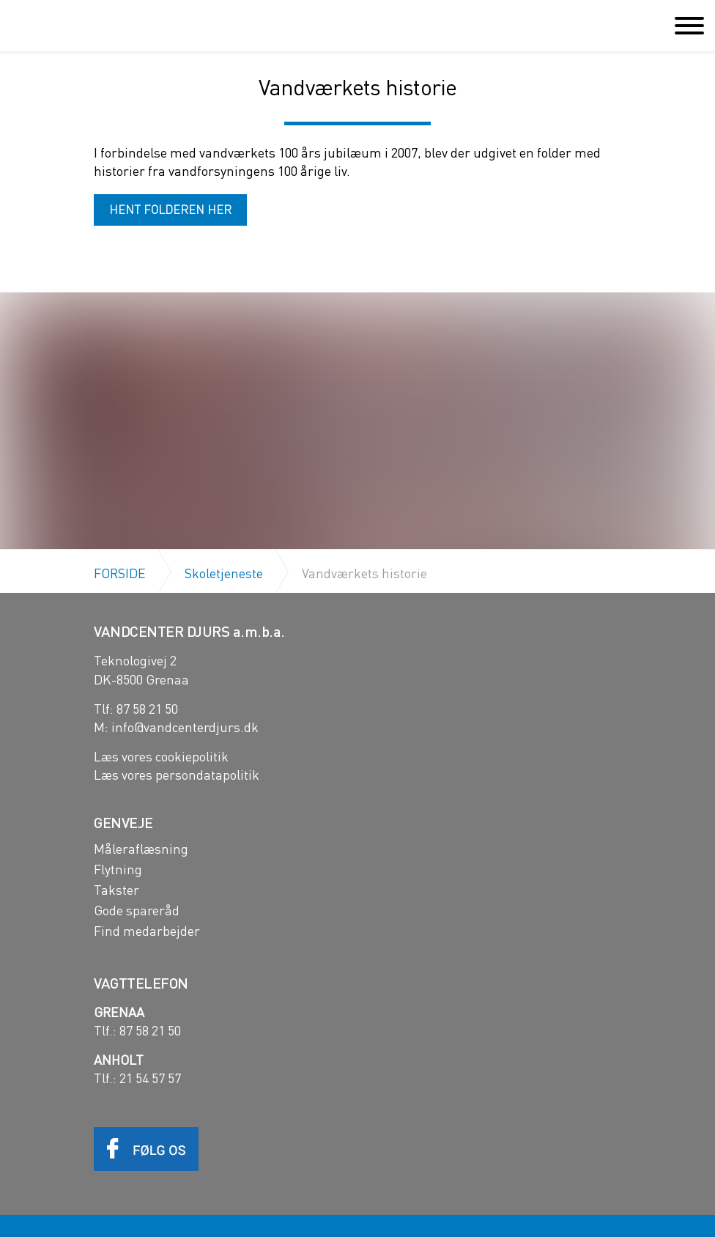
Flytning (118, 869)
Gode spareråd (136, 910)
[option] (357, 539)
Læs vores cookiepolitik (161, 755)
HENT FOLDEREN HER (170, 209)
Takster (116, 889)
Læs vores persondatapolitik (176, 774)
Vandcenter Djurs (78, 24)
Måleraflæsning (141, 848)
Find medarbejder (147, 930)
